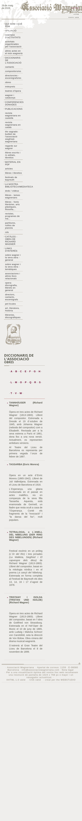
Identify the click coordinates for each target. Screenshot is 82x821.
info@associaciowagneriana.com (40, 670)
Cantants (9, 67)
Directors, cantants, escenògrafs (11, 297)
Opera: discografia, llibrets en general (11, 286)
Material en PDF (13, 163)
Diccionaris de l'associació (13, 60)
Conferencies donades (14, 103)
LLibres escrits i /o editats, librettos (12, 155)
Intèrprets (10, 86)
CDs (7, 232)
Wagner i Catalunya (10, 96)
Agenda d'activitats (13, 36)
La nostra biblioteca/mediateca (14, 185)
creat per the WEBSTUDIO (60, 680)
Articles (9, 168)
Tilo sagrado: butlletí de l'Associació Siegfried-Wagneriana (11, 136)
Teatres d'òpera (13, 91)
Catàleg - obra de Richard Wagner (11, 240)
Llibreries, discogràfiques (13, 316)
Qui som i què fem (13, 25)
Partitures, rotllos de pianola (10, 225)
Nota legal (68, 670)
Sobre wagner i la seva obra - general (13, 257)
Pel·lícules (10, 304)
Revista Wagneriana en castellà (13, 115)
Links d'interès (11, 249)
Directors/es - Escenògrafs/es (13, 76)
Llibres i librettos (13, 173)
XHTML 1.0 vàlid (16, 680)
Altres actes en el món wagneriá (14, 52)
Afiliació (11, 30)
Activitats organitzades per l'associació (13, 44)
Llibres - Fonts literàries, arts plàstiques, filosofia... (12, 206)
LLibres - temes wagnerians (12, 196)
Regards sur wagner (11, 147)
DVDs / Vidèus (12, 191)
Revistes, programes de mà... (12, 216)
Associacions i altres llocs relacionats (12, 276)
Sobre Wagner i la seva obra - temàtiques (13, 266)
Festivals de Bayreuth (11, 178)
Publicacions (14, 109)
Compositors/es (13, 71)
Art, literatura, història (12, 309)
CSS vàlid (36, 680)
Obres (8, 82)
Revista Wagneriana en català (13, 125)
